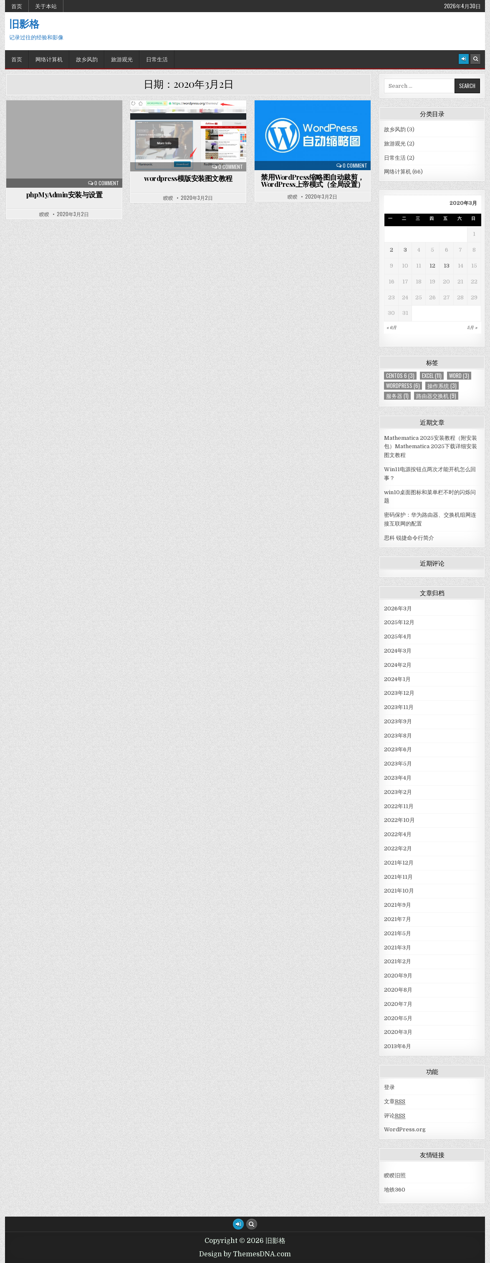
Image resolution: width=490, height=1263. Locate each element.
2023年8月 (398, 735)
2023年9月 (398, 721)
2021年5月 (397, 933)
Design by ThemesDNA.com (245, 1254)
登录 (389, 1087)
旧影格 (24, 23)
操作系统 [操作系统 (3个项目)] (442, 386)
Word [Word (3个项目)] (459, 376)
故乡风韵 (87, 59)
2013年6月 (397, 1046)
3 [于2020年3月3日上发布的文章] (405, 250)
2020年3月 (398, 1032)
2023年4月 (398, 778)
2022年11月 (399, 806)
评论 (394, 1115)
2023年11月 (399, 707)
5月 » (472, 327)
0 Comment (106, 183)
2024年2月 (398, 665)
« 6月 (391, 327)
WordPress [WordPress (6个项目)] (403, 386)
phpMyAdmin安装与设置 (64, 194)
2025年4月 (398, 636)
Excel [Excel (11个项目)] (432, 376)
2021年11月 (398, 877)
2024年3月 (398, 651)
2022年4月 (398, 834)
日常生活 (157, 59)
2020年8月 (398, 990)
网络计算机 (49, 59)
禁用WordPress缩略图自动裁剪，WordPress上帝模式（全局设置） (312, 180)
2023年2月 (398, 792)
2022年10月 (399, 820)
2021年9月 (397, 905)
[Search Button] (475, 59)
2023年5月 (398, 763)
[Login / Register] (464, 59)
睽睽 (44, 214)
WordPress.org (405, 1129)
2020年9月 (398, 975)
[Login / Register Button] (238, 1224)
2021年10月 (399, 891)
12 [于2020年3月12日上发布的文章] (432, 266)
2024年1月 (397, 679)
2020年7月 (398, 1004)
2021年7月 (397, 919)
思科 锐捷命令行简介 (409, 538)
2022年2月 (398, 848)
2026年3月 (398, 608)
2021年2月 (397, 961)
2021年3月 (397, 947)
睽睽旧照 (395, 1175)
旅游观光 (122, 59)
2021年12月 (399, 863)
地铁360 (394, 1189)
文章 (394, 1101)
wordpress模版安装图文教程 (188, 178)
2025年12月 (399, 622)
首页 (16, 6)
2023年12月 (399, 693)
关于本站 (46, 6)
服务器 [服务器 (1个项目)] (397, 396)
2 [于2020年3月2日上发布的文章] (391, 250)
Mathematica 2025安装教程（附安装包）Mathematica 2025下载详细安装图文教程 (430, 447)
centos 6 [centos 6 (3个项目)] (400, 376)
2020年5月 (398, 1018)
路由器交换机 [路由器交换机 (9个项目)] (436, 396)
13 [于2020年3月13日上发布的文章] (447, 266)
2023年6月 (398, 749)
